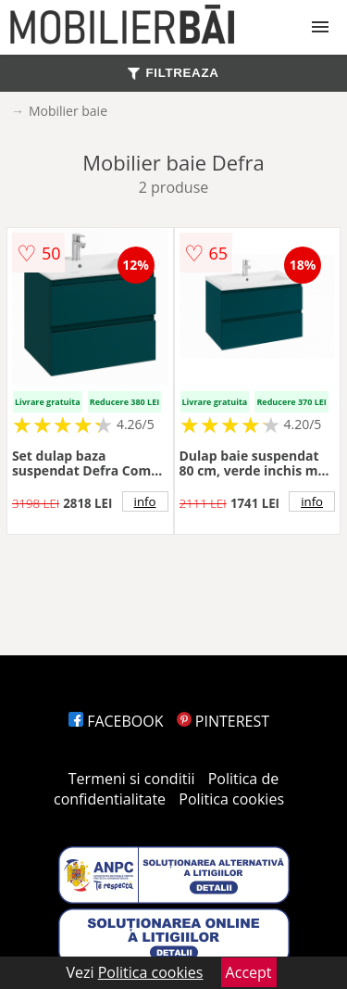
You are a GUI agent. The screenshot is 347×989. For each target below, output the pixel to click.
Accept (249, 972)
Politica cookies (231, 799)
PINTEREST (223, 721)
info (145, 501)
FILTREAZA (173, 73)
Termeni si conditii (131, 778)
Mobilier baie (68, 111)
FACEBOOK (116, 721)
